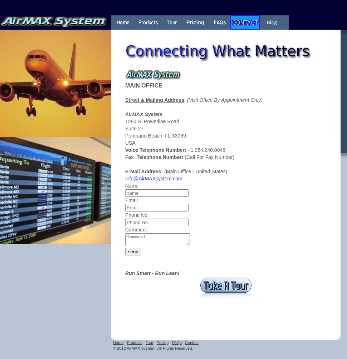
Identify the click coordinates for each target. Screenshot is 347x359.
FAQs (177, 345)
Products (134, 345)
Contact (192, 345)
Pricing (163, 345)
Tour (149, 345)
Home (118, 345)
